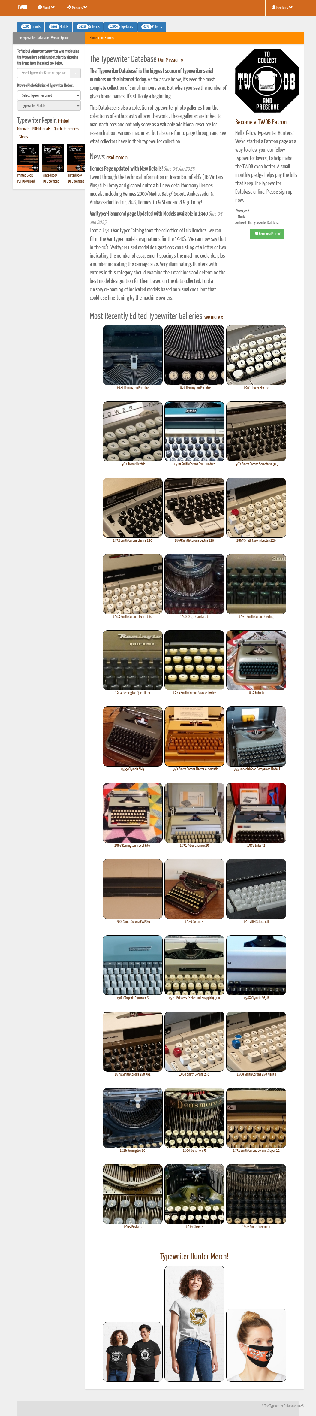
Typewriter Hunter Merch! (194, 1257)
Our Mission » (170, 60)
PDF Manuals (41, 129)
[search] (49, 95)
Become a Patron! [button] (267, 234)
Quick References (66, 129)
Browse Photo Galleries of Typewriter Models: (45, 86)
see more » (213, 317)
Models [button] (58, 26)
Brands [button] (31, 26)
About (46, 7)
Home (93, 38)
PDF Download (26, 181)
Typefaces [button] (120, 26)
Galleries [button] (88, 26)
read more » (117, 158)
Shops (23, 137)
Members (282, 7)
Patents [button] (151, 26)
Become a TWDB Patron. (261, 122)
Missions (77, 7)
